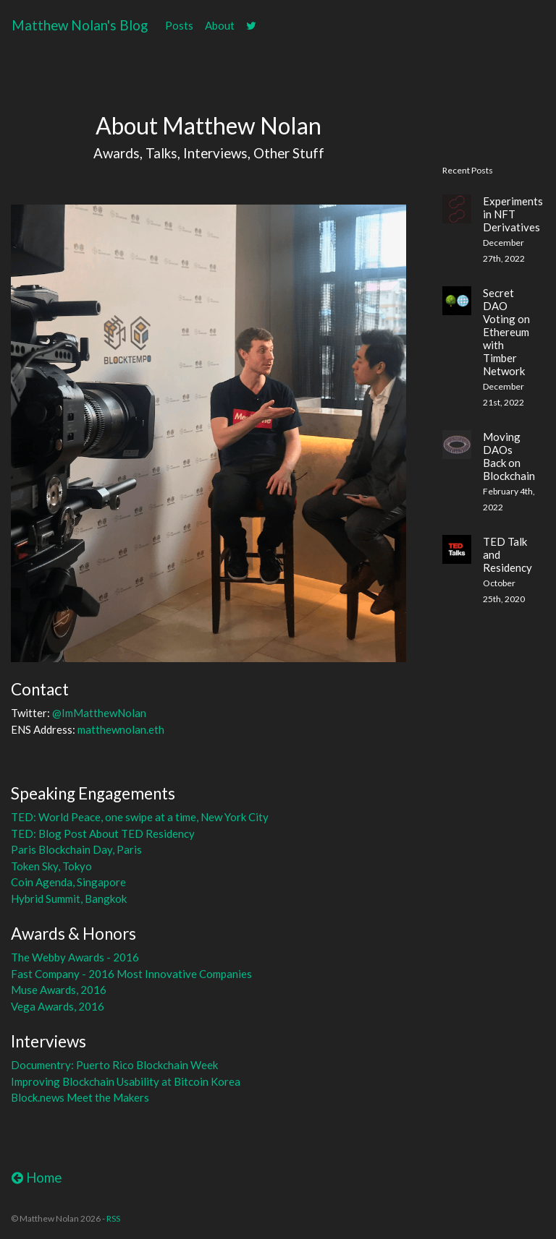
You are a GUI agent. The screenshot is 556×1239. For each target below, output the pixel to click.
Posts (179, 25)
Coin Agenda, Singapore (68, 881)
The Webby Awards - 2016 (75, 957)
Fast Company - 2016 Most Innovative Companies (131, 973)
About (220, 25)
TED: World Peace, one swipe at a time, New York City (140, 816)
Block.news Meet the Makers (80, 1097)
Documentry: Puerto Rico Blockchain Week (114, 1064)
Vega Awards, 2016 (57, 1006)
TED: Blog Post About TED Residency (103, 833)
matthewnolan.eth (120, 729)
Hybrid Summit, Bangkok (69, 898)
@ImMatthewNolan (99, 712)
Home (37, 1177)
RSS (113, 1218)
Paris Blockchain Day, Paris (76, 849)
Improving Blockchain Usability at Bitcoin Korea (125, 1081)
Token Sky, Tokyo (51, 866)
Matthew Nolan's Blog (80, 25)
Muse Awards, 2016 (58, 989)
